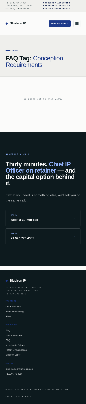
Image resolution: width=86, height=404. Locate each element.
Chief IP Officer (13, 306)
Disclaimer (24, 396)
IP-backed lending (15, 311)
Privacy (10, 396)
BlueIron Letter (13, 354)
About (8, 316)
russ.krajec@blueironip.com (20, 369)
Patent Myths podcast (16, 350)
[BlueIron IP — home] (16, 23)
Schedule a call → (60, 23)
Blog (8, 330)
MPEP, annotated (14, 335)
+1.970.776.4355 (14, 373)
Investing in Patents (15, 345)
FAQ (8, 340)
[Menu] (76, 23)
